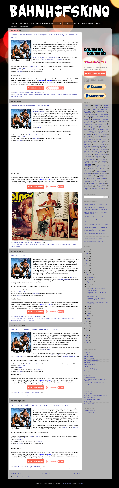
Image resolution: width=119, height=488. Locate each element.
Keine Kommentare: (36, 92)
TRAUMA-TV (75, 23)
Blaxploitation (102, 121)
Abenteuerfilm (32, 94)
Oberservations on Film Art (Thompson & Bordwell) (95, 379)
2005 (87, 342)
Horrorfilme (62, 244)
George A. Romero (101, 139)
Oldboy (86, 163)
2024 (87, 251)
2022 (87, 256)
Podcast (60, 94)
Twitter (20, 367)
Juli (88, 286)
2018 (87, 265)
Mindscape (65, 427)
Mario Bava (92, 159)
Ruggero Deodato (88, 170)
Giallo (94, 141)
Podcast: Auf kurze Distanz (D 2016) (93, 238)
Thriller (20, 96)
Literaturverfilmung (52, 94)
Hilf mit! (66, 23)
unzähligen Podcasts (38, 111)
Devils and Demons (89, 358)
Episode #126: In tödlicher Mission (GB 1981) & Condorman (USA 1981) (39, 405)
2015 (87, 272)
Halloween (86, 143)
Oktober (89, 279)
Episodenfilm (105, 133)
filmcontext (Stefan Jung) (90, 369)
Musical (96, 161)
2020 (87, 261)
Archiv (59, 23)
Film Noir (105, 136)
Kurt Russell (104, 154)
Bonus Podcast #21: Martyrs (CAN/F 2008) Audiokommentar (95, 212)
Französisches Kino (100, 138)
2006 (87, 340)
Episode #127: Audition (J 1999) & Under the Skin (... (96, 299)
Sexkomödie (87, 175)
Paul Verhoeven (94, 163)
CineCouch (87, 352)
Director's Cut (92, 131)
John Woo (53, 318)
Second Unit (87, 387)
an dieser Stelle (64, 279)
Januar (89, 318)
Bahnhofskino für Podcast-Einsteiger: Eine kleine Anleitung (37, 23)
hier (71, 277)
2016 (87, 270)
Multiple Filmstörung (89, 377)
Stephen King (90, 178)
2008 (87, 335)
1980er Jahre (19, 244)
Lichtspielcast (87, 375)
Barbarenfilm (96, 119)
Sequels (95, 173)
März (88, 313)
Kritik (96, 154)
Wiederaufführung (89, 403)
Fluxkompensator (88, 371)
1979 (87, 345)
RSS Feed (22, 68)
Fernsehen (87, 136)
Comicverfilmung (98, 124)
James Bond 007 (45, 468)
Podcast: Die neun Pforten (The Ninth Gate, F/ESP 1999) (95, 234)
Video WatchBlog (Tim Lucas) (92, 399)
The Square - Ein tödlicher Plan (67, 355)
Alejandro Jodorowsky (101, 113)
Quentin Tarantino (101, 165)
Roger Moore (71, 468)
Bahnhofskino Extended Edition (96, 119)
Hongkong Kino (99, 143)
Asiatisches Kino (35, 394)
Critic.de (86, 354)
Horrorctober (87, 144)
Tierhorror (95, 182)
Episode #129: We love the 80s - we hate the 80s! (30, 106)
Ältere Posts (75, 473)
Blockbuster (47, 318)
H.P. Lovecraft (102, 141)
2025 (87, 249)
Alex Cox (86, 114)
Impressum (14, 26)
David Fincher (100, 128)
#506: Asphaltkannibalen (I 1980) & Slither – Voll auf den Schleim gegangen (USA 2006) (96, 208)
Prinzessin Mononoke (68, 357)
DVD (107, 124)
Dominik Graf (96, 133)
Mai (88, 308)
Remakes (91, 167)
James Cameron (93, 148)
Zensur (103, 188)
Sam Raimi (97, 170)
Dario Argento (102, 126)
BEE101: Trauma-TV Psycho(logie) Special (95, 217)
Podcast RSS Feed (89, 413)
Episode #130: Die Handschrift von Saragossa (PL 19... (96, 289)
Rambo (85, 167)
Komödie (59, 468)
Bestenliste (46, 244)
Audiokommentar (101, 116)
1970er (106, 105)
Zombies (86, 190)
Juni (88, 306)
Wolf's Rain (18, 357)
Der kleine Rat (94, 129)
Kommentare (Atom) (23, 477)
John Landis (95, 149)
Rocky (107, 167)
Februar (89, 316)
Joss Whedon (103, 151)
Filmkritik (89, 138)
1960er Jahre (19, 94)
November (90, 277)
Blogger (81, 483)
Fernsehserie (96, 136)
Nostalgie (69, 244)
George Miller (87, 141)
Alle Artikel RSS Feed (89, 410)
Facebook (19, 71)
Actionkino (26, 244)
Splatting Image (88, 393)
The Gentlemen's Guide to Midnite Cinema (95, 395)
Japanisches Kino (52, 394)
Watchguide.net (88, 401)
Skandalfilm (101, 175)
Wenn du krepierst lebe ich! (45, 355)
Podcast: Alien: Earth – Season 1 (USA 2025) (96, 224)
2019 (87, 263)
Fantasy (38, 94)
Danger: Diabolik (91, 126)
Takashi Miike (28, 396)
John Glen (53, 468)
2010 (87, 330)
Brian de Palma (101, 123)
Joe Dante (101, 148)
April (88, 311)
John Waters (104, 149)
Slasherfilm (87, 176)
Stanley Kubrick (104, 176)
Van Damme (30, 320)
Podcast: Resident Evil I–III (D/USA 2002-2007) (96, 204)
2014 (29, 394)
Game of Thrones (88, 139)
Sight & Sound (88, 391)
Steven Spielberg (101, 178)
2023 (87, 253)
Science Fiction (66, 318)
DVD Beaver (87, 362)
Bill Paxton (91, 121)
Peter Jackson (103, 163)
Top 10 (102, 182)
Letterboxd (35, 70)
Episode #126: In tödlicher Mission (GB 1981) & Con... (97, 302)
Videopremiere (88, 186)
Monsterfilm (87, 161)
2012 (87, 326)
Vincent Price (99, 186)
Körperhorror (71, 394)
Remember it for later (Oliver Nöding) (94, 382)
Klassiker (43, 94)
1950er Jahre (87, 105)
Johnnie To (95, 151)
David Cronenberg (89, 128)
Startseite (14, 23)
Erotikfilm (88, 134)
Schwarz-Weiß (87, 172)
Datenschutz (24, 26)
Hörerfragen (87, 146)
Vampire (92, 185)
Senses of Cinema (89, 389)
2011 (87, 328)
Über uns (98, 23)
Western (94, 188)
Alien (91, 114)
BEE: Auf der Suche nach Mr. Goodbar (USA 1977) (95, 220)
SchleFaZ (105, 170)
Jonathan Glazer (62, 394)
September (90, 282)
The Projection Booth (89, 397)
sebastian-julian (67, 483)
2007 (87, 338)
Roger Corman (90, 168)
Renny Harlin (100, 167)
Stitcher (38, 66)
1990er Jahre (19, 318)
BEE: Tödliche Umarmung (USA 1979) (94, 241)
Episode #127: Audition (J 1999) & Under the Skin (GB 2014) (34, 329)
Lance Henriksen (98, 156)
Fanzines (105, 134)
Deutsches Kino (54, 244)
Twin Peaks (91, 183)
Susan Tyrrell (87, 180)
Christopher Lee (88, 124)
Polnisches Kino (67, 94)
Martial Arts (102, 159)
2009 (87, 333)
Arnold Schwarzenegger (36, 244)
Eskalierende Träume (89, 364)
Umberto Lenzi (101, 183)
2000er (25, 94)
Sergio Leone (104, 173)
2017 (87, 268)
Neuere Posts (16, 473)
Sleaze (16, 96)
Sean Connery (87, 173)
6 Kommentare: (35, 392)
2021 (87, 258)
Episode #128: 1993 (18, 255)
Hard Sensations (88, 373)
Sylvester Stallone (15, 246)
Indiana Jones (95, 146)
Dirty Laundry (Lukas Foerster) (92, 360)
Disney (38, 468)
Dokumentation (87, 133)
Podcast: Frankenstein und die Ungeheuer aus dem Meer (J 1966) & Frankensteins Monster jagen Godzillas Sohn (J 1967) (95, 229)
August (89, 284)
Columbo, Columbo (87, 23)
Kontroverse (88, 154)
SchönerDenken (88, 385)
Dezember (90, 275)
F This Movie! (87, 366)
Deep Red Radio (88, 356)
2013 (87, 323)
